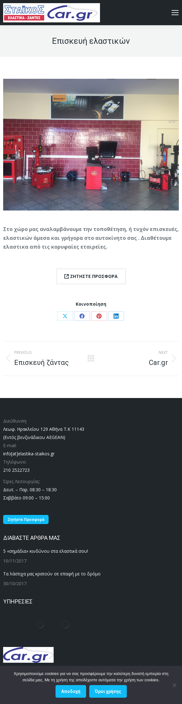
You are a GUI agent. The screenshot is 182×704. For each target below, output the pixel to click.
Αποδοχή (70, 691)
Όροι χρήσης (108, 691)
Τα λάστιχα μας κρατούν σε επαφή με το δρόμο (52, 574)
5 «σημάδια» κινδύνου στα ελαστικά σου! (45, 551)
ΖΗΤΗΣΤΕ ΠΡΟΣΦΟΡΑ (91, 276)
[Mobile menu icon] (175, 12)
